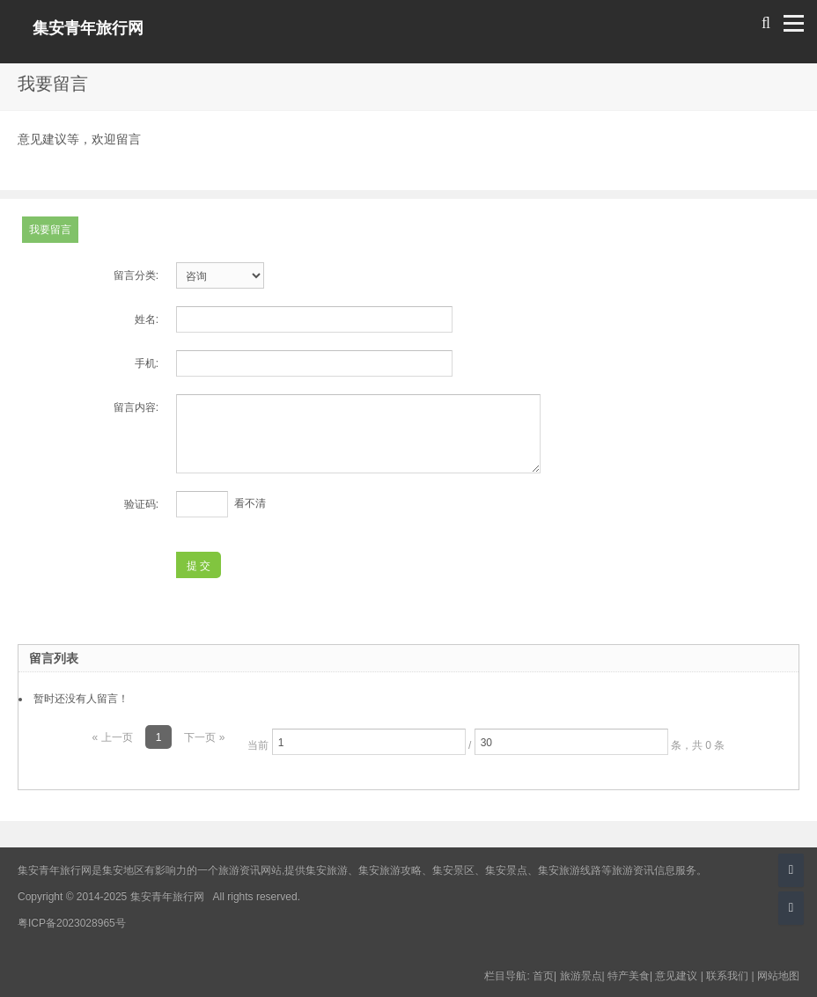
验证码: (141, 504)
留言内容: (136, 407)
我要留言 (50, 230)
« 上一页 (112, 737)
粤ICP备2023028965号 (72, 923)
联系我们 (727, 976)
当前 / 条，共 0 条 (486, 742)
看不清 (250, 503)
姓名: (146, 319)
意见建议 (676, 976)
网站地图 (778, 976)
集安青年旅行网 (88, 28)
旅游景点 (581, 976)
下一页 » (204, 737)
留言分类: (136, 275)
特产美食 (628, 976)
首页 (543, 976)
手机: (146, 363)
